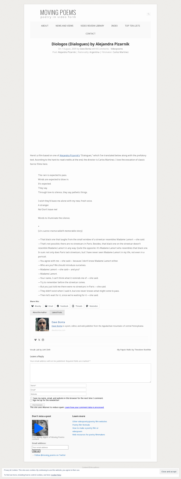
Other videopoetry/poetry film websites (89, 424)
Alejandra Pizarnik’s (70, 155)
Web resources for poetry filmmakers (88, 438)
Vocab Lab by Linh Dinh (40, 350)
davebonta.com (58, 330)
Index (114, 25)
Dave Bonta (85, 48)
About (44, 25)
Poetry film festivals (81, 428)
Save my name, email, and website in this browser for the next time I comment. (68, 401)
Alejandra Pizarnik (67, 52)
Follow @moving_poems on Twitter (50, 458)
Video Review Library (92, 25)
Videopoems (117, 48)
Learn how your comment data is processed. (84, 410)
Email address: (39, 446)
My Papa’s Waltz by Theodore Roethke (134, 350)
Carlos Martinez (121, 52)
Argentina (94, 52)
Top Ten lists (132, 25)
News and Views (64, 25)
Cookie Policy (56, 475)
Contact (90, 33)
